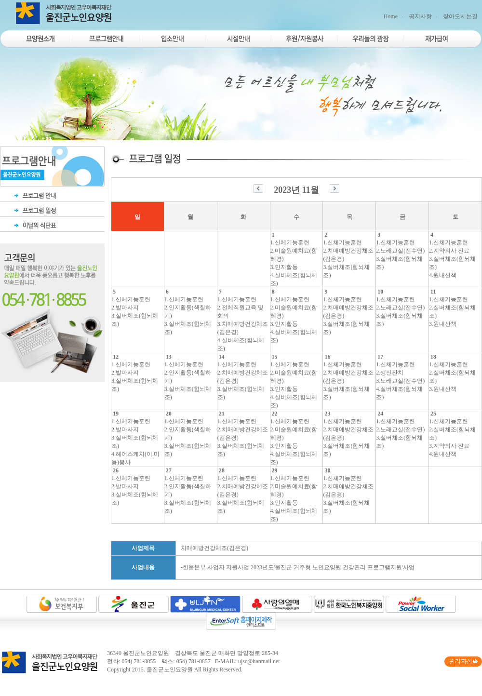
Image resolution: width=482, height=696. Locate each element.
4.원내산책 (442, 275)
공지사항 (420, 16)
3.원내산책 (442, 324)
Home (391, 16)
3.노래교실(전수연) (400, 380)
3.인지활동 (284, 267)
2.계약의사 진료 (449, 250)
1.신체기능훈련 (289, 242)
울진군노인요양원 (170, 669)
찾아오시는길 (460, 16)
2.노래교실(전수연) (400, 250)
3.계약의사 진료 (449, 445)
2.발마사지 (125, 307)
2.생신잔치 (389, 372)
